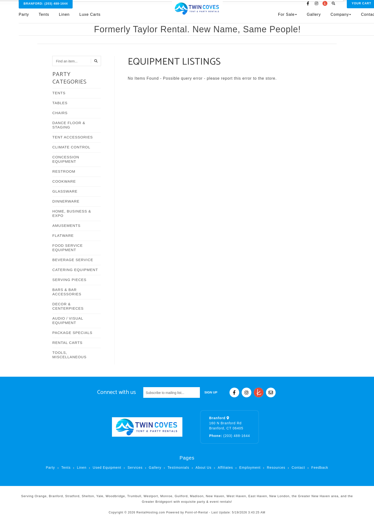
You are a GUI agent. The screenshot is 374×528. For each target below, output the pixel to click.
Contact (347, 19)
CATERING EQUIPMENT (75, 270)
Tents (44, 19)
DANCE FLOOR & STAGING (68, 125)
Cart (340, 7)
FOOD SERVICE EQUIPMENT (67, 247)
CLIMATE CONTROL (71, 147)
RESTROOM (64, 171)
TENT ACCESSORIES (72, 137)
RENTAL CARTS (67, 343)
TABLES (60, 103)
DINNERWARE (66, 201)
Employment (250, 467)
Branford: (46, 7)
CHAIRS (60, 113)
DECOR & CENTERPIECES (68, 306)
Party (24, 19)
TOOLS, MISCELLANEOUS (69, 354)
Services (135, 467)
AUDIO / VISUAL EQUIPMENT (67, 320)
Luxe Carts (90, 19)
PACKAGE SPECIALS (72, 333)
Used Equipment (107, 467)
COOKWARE (64, 181)
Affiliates (225, 467)
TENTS (59, 93)
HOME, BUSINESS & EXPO (71, 213)
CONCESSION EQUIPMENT (65, 159)
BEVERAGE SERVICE (72, 260)
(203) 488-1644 (229, 436)
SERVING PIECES (69, 280)
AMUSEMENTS (66, 225)
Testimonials (178, 467)
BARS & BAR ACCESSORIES (66, 292)
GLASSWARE (64, 191)
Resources (276, 467)
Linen (64, 19)
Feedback (319, 467)
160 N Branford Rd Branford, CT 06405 (226, 423)
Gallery (293, 19)
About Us (204, 467)
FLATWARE (63, 235)
